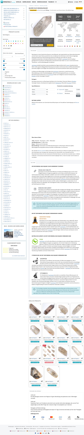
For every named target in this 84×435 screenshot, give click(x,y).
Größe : (4, 67)
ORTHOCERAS (7, 186)
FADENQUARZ (7, 152)
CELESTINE (7, 144)
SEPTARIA (6, 205)
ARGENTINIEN (7, 87)
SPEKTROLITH (7, 207)
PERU (6, 105)
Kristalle (37, 5)
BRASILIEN (7, 89)
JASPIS (6, 170)
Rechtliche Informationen (20, 426)
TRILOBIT (6, 212)
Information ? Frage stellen (37, 45)
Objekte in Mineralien (10, 14)
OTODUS (6, 188)
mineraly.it (40, 430)
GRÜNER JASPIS (8, 163)
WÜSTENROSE (7, 219)
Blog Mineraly (19, 428)
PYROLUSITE (7, 191)
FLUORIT (6, 156)
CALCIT (6, 140)
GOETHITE (7, 161)
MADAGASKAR (8, 101)
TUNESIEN (7, 110)
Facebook (26, 428)
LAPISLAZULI (7, 177)
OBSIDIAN (6, 184)
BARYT (6, 137)
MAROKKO (7, 99)
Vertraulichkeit (29, 426)
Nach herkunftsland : (19, 53)
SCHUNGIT (7, 203)
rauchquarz (33, 317)
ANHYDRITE (7, 130)
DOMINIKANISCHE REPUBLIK (10, 92)
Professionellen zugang (56, 426)
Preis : (4, 59)
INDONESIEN (7, 96)
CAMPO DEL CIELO (8, 142)
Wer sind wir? (36, 426)
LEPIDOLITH (7, 179)
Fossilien (7, 15)
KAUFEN (79, 8)
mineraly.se (71, 430)
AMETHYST (7, 126)
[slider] (4, 61)
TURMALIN (7, 214)
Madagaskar (69, 41)
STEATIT (6, 210)
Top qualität (7, 24)
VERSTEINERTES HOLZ (9, 217)
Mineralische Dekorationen (11, 10)
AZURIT (6, 135)
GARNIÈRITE (7, 158)
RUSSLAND (7, 108)
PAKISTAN (7, 106)
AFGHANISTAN (8, 85)
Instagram (33, 428)
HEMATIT (6, 165)
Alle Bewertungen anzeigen (18, 255)
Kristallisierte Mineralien (11, 12)
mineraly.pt (63, 430)
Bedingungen (11, 426)
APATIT (6, 131)
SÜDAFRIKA (7, 113)
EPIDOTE (6, 151)
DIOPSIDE (6, 147)
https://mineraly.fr (64, 428)
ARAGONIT (6, 133)
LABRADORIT (7, 175)
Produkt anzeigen (35, 320)
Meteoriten (7, 19)
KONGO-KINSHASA (8, 91)
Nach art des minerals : (7, 54)
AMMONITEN (7, 128)
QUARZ (6, 193)
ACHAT (6, 123)
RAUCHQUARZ (7, 195)
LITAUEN (6, 98)
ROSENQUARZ (7, 200)
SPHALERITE (7, 209)
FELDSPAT (6, 154)
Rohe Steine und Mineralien (11, 8)
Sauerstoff (61, 89)
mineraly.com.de (31, 430)
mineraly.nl (55, 430)
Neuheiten (6, 23)
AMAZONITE (7, 124)
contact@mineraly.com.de (51, 428)
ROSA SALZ (7, 198)
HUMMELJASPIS (8, 167)
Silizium (61, 93)
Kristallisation (43, 5)
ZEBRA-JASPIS (7, 221)
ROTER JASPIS (7, 202)
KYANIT (6, 174)
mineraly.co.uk (21, 430)
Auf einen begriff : (7, 48)
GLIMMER (6, 160)
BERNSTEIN (7, 138)
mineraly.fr (13, 430)
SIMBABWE (7, 115)
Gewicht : (5, 63)
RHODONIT (7, 196)
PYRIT (6, 189)
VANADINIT (7, 216)
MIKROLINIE (7, 182)
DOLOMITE (7, 149)
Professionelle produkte (10, 26)
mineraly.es (47, 430)
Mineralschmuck (9, 17)
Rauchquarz (78, 36)
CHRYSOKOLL (7, 146)
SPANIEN (6, 94)
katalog (31, 5)
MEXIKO (6, 103)
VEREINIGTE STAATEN (9, 112)
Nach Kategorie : (6, 34)
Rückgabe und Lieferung (45, 426)
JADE (6, 168)
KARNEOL (6, 172)
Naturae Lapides (41, 150)
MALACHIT (7, 181)
